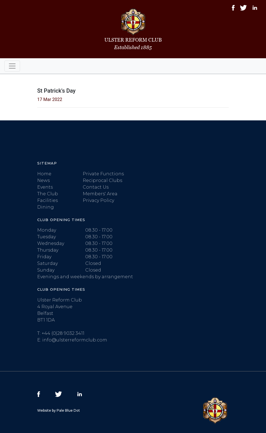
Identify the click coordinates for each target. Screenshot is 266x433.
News (43, 180)
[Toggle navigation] (12, 66)
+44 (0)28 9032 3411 (63, 333)
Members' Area (100, 193)
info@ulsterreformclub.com (74, 340)
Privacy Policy (98, 200)
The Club (47, 193)
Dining (45, 207)
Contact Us (96, 187)
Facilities (47, 200)
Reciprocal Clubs (102, 180)
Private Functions (103, 173)
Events (45, 187)
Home (44, 173)
